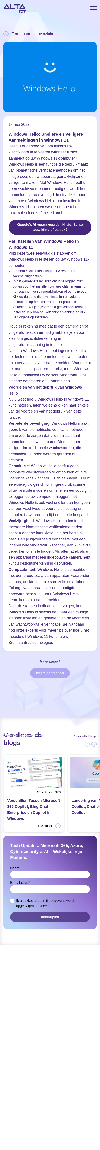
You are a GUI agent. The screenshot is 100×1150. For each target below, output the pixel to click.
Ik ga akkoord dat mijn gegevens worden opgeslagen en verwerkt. (46, 903)
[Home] (14, 8)
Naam (14, 868)
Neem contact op (50, 673)
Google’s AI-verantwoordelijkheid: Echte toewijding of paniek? (50, 227)
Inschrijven (50, 917)
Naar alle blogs (85, 736)
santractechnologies (36, 642)
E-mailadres (20, 882)
